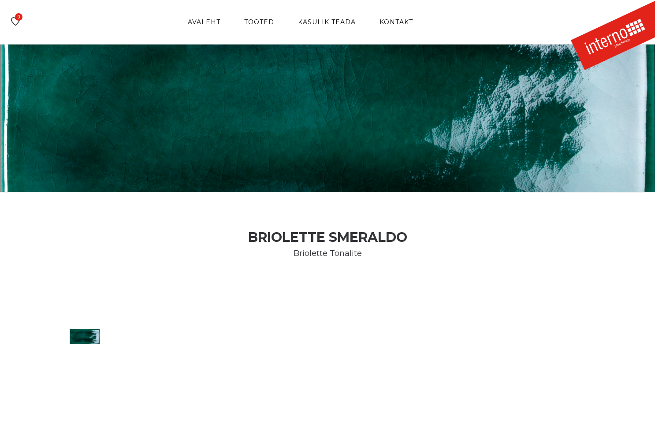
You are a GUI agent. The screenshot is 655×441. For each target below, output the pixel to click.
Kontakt (396, 22)
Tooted (259, 22)
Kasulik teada (327, 22)
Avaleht (204, 22)
